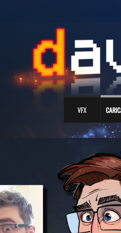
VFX (81, 110)
